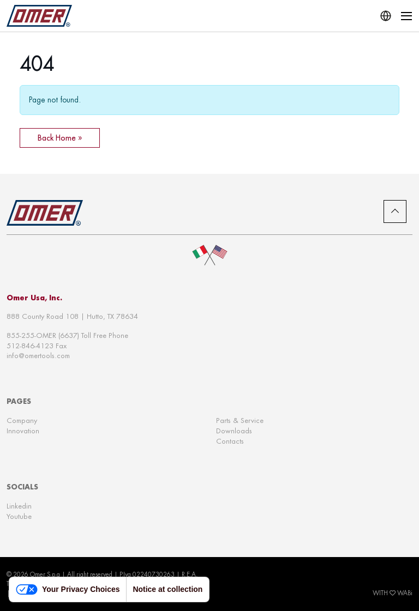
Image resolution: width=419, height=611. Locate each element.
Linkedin (19, 506)
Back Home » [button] (60, 138)
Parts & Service (240, 420)
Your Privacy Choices (67, 589)
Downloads (234, 430)
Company (22, 420)
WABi (404, 593)
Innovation (23, 430)
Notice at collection (167, 589)
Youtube (19, 516)
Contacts (230, 441)
